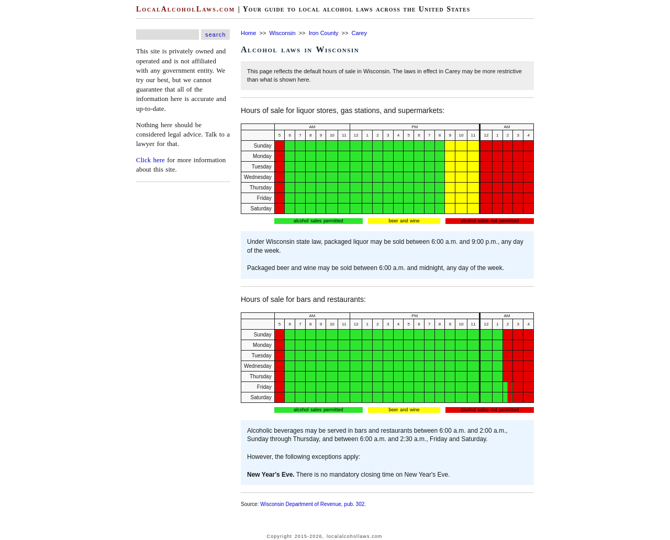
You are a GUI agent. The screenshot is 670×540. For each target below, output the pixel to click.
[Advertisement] (31, 157)
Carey (359, 33)
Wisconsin (282, 33)
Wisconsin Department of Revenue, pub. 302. (313, 504)
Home (248, 33)
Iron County (324, 33)
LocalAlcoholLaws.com (185, 9)
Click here (150, 160)
